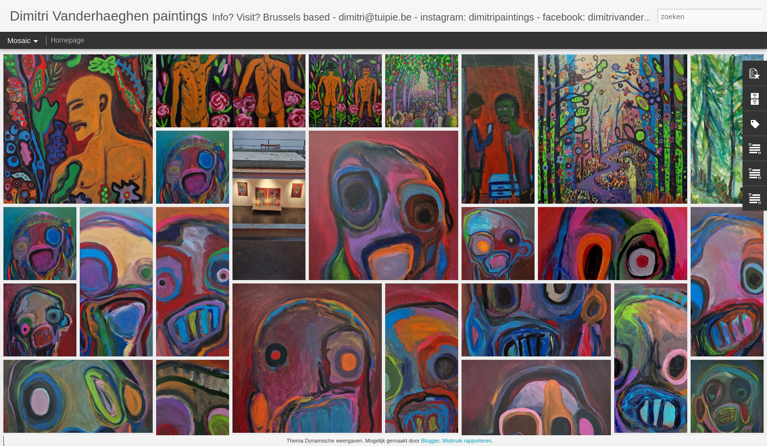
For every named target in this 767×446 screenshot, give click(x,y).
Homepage (68, 40)
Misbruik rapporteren (467, 441)
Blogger (430, 441)
